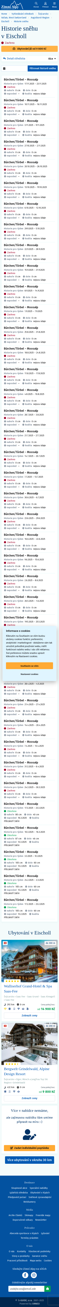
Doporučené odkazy (23, 1220)
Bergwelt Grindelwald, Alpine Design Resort (27, 1071)
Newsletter (41, 1220)
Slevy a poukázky (21, 1256)
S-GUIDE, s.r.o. (25, 1300)
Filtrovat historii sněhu (43, 68)
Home (4, 14)
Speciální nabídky (39, 1188)
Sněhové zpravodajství (40, 1197)
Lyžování (45, 1233)
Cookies (48, 1260)
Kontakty (21, 1251)
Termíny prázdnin (29, 1238)
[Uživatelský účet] (36, 5)
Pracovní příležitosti (17, 1260)
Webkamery (29, 1202)
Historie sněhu (21, 21)
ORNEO (36, 1303)
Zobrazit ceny (29, 1015)
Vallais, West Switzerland (13, 17)
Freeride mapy (43, 1215)
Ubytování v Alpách (40, 1192)
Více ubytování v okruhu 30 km (30, 1161)
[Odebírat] (47, 1289)
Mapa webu (35, 1260)
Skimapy (29, 1215)
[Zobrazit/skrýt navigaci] (54, 5)
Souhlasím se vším (29, 665)
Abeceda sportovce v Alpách (24, 1233)
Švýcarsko (43, 14)
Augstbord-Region (40, 17)
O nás (11, 1251)
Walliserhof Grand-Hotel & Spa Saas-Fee (28, 988)
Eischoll (5, 21)
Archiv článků (15, 1215)
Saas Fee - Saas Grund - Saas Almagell (35, 996)
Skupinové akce (19, 1188)
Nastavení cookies (29, 674)
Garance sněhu (39, 1256)
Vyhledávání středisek (23, 14)
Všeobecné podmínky (39, 1251)
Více (50, 58)
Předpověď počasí (17, 1197)
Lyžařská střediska (19, 1192)
